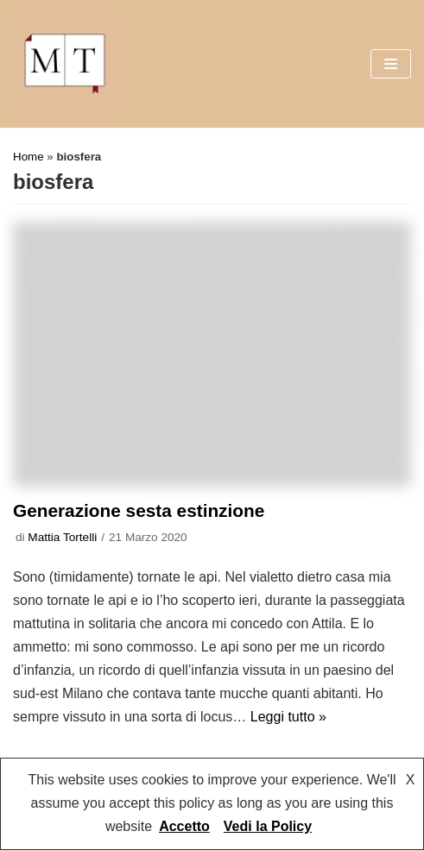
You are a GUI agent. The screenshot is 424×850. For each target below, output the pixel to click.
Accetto (184, 826)
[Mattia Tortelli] (65, 64)
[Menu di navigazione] (390, 64)
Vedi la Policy (268, 826)
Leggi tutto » (288, 716)
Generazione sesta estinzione (138, 510)
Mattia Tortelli (62, 537)
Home (28, 156)
